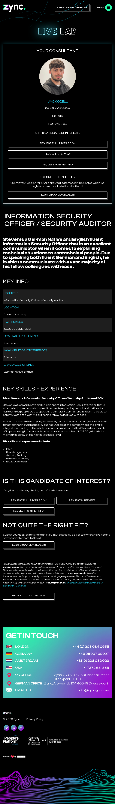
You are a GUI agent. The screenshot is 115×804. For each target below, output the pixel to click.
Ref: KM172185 (57, 124)
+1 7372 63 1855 (96, 668)
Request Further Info (57, 164)
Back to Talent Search (28, 595)
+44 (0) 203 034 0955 (91, 647)
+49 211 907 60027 (94, 654)
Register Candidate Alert (58, 194)
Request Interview (57, 154)
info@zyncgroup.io (94, 690)
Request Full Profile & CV (57, 143)
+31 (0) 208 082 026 (93, 661)
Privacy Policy (34, 719)
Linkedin (57, 116)
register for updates (72, 7)
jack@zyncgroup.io (57, 108)
